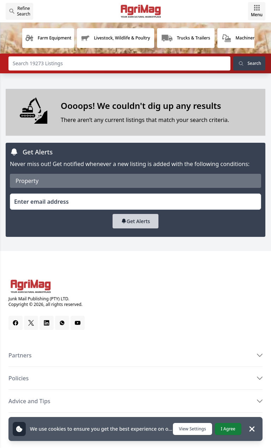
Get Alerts (135, 221)
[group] (48, 38)
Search (249, 63)
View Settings (192, 429)
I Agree (228, 429)
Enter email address (41, 201)
